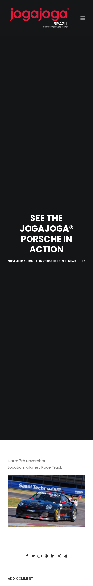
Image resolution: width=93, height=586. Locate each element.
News (72, 252)
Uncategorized (55, 252)
